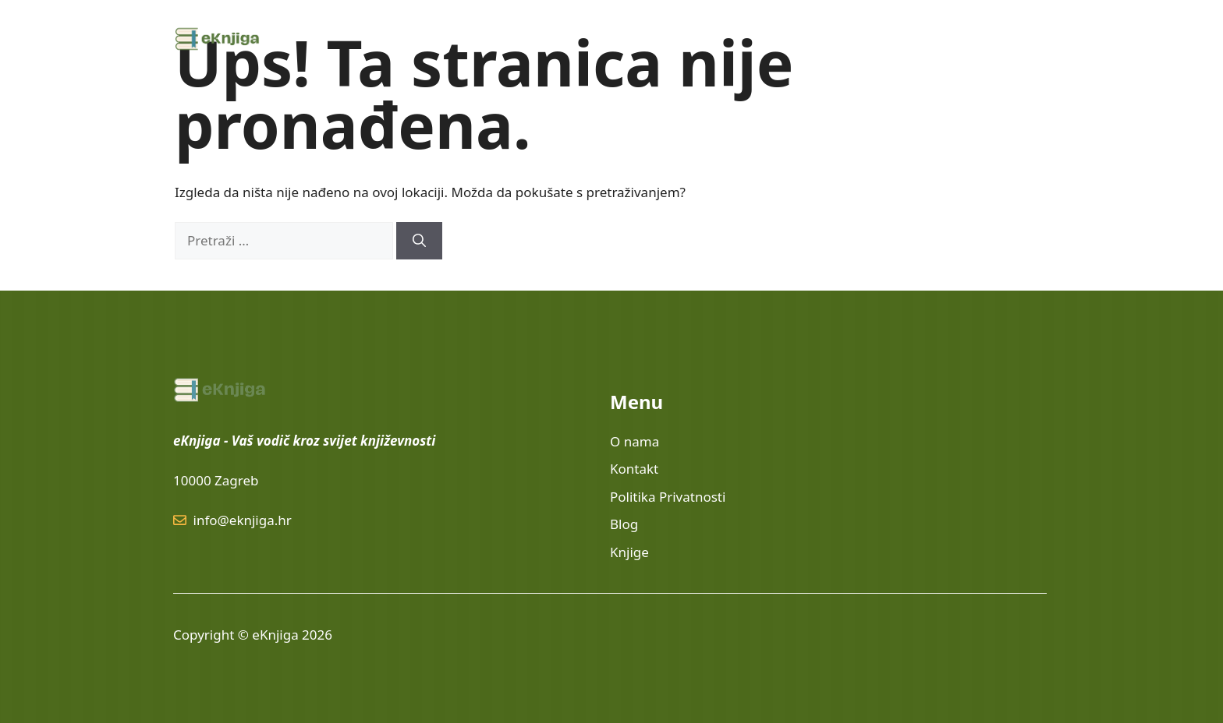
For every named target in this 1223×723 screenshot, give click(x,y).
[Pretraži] (419, 240)
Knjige (705, 39)
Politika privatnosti (982, 39)
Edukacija (797, 39)
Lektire (638, 39)
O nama (877, 39)
